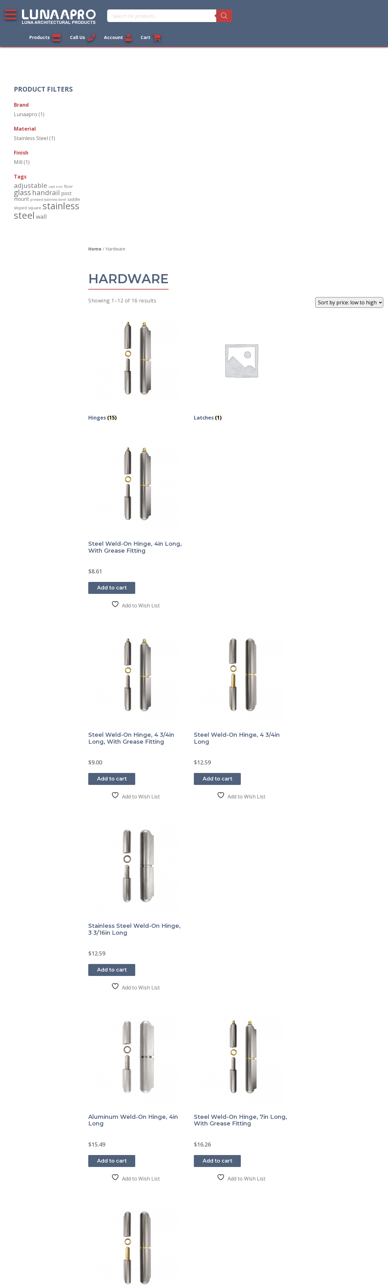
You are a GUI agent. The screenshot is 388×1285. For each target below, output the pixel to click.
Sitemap (19, 1223)
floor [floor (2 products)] (68, 173)
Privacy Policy (25, 1154)
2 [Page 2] (235, 1053)
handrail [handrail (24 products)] (46, 179)
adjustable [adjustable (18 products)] (31, 172)
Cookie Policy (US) (30, 1237)
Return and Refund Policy (39, 1182)
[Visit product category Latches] (236, 162)
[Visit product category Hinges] (135, 162)
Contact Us (22, 1140)
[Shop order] (349, 98)
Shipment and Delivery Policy (43, 1195)
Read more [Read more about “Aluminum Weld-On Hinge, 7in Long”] (113, 1001)
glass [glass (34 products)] (22, 179)
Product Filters (43, 76)
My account (117, 1140)
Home (96, 45)
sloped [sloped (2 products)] (20, 194)
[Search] (214, 15)
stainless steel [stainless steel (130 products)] (47, 197)
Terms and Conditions (35, 1168)
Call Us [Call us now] (304, 16)
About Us (20, 1209)
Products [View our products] (267, 16)
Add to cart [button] (316, 254)
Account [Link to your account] (340, 16)
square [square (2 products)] (35, 194)
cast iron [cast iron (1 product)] (56, 174)
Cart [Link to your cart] (373, 16)
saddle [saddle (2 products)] (74, 186)
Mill (18, 148)
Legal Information (161, 1263)
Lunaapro (26, 101)
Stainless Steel (31, 124)
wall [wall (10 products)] (41, 203)
